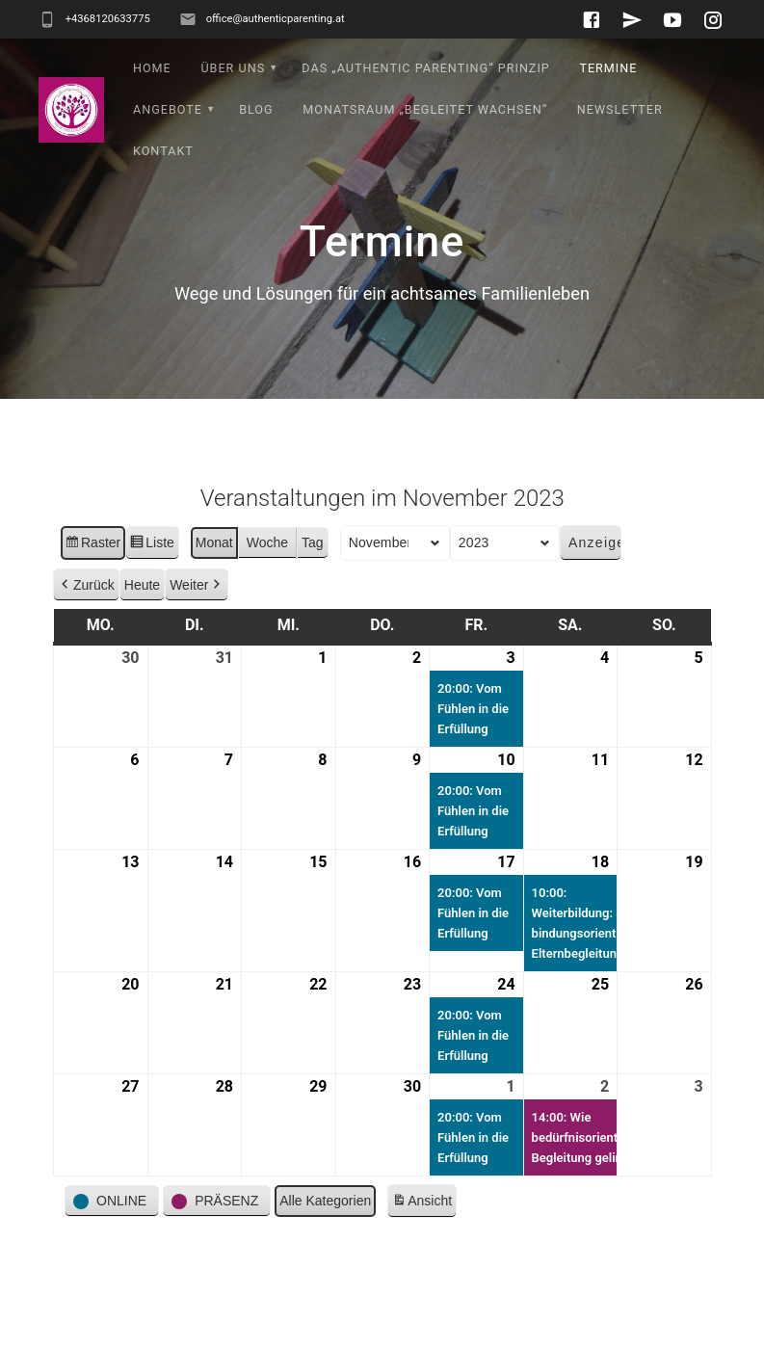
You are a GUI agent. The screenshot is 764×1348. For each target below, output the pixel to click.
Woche (266, 584)
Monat (213, 584)
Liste (151, 586)
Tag (313, 584)
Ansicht (424, 1244)
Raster (92, 586)
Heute (141, 625)
